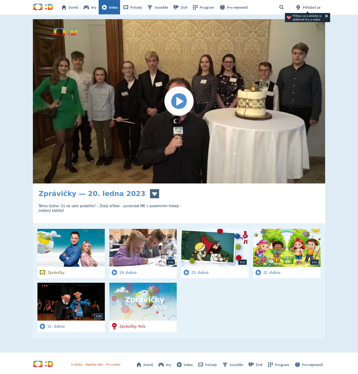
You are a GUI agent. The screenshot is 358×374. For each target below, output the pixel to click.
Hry (90, 7)
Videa (109, 7)
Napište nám (94, 364)
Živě (180, 7)
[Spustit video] (179, 101)
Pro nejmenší (233, 7)
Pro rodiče (113, 364)
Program (203, 7)
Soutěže (157, 7)
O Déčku (76, 364)
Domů (70, 7)
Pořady (132, 7)
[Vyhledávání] (281, 7)
